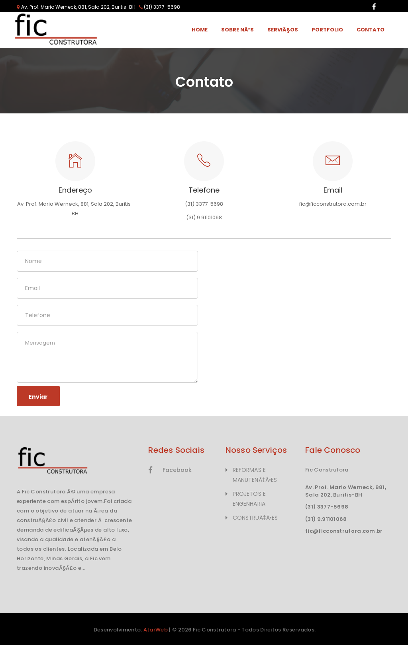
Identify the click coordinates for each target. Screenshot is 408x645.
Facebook (170, 470)
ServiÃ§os (282, 29)
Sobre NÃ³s (237, 29)
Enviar (38, 397)
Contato (370, 29)
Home (200, 29)
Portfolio (327, 29)
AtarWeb (155, 629)
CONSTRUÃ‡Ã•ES (255, 518)
